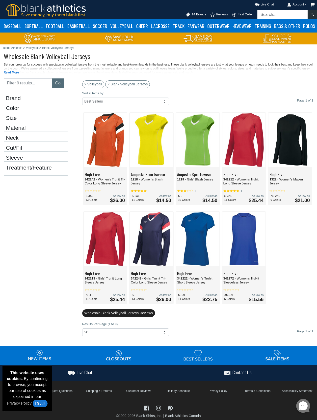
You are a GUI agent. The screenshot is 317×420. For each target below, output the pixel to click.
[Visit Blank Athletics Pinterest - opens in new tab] (170, 408)
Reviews (219, 14)
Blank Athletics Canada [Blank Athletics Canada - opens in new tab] (183, 416)
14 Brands (196, 14)
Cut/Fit (14, 148)
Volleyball (121, 26)
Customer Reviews (138, 391)
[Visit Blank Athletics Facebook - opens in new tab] (147, 408)
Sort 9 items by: (93, 93)
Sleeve (14, 158)
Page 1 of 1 (305, 331)
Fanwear (195, 26)
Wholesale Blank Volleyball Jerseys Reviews (118, 313)
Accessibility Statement (297, 391)
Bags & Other (287, 26)
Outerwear (218, 26)
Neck (12, 138)
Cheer (142, 26)
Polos (309, 26)
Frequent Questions (59, 391)
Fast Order (242, 14)
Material (16, 128)
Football (55, 26)
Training (263, 26)
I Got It (40, 403)
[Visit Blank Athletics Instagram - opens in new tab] (159, 408)
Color (12, 108)
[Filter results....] (28, 83)
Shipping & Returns (99, 391)
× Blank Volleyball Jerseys (127, 84)
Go (57, 83)
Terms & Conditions (257, 391)
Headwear (242, 26)
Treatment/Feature (29, 168)
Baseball (13, 26)
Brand (13, 98)
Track (179, 26)
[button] (260, 3)
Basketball (78, 26)
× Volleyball (93, 84)
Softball (34, 26)
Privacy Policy (19, 403)
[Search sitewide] (282, 14)
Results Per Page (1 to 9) (100, 324)
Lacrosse (160, 26)
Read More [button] (11, 72)
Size (11, 118)
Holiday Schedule (178, 391)
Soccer (100, 26)
